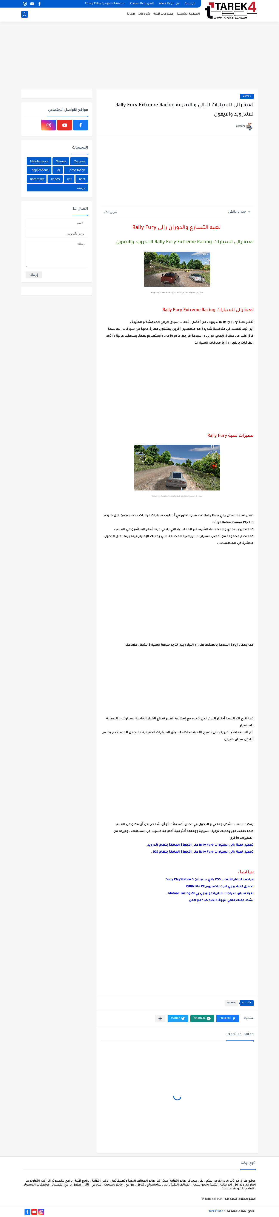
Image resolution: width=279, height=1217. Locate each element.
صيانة (131, 14)
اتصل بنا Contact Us (142, 3)
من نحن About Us (169, 3)
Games (247, 96)
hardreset (37, 179)
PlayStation (77, 170)
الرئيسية (190, 3)
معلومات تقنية (163, 14)
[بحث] (24, 14)
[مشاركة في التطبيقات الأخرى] (160, 1018)
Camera (79, 161)
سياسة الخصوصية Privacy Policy (105, 3)
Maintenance (39, 161)
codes (55, 179)
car (69, 179)
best (82, 179)
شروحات (144, 14)
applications (40, 170)
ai (58, 170)
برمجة (81, 188)
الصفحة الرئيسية (188, 14)
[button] (227, 1018)
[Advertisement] (139, 56)
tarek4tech (216, 1211)
